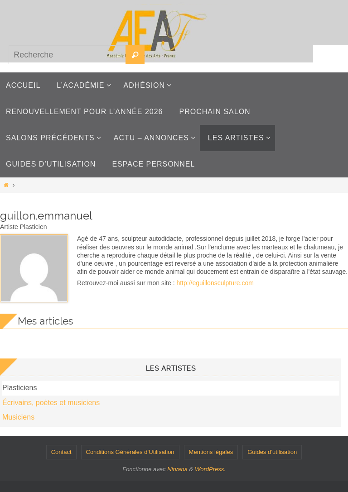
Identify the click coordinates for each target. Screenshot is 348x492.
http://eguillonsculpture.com (214, 283)
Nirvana (177, 469)
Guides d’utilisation (272, 452)
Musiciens (18, 417)
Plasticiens (19, 388)
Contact (61, 452)
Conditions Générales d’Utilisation (130, 452)
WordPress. (210, 469)
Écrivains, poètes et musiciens (51, 402)
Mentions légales (211, 452)
